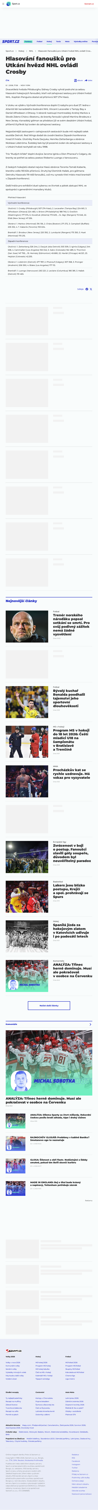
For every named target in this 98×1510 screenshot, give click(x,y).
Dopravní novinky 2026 (74, 1405)
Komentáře (58, 961)
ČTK (7, 80)
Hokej (49, 41)
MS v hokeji (58, 727)
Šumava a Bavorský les (45, 1405)
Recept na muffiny (13, 1401)
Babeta (41, 1432)
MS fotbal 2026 (71, 1362)
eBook (78, 80)
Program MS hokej (43, 1366)
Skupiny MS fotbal (72, 1369)
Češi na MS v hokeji (43, 1372)
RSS (73, 1458)
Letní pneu (75, 1439)
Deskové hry (85, 1439)
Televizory (10, 1441)
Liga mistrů (70, 1379)
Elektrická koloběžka (59, 1432)
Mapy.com (26, 1425)
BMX (8, 1434)
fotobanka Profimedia (34, 1460)
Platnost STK (70, 1415)
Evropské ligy (59, 842)
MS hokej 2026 (41, 1362)
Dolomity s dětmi (43, 1415)
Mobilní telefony (33, 1439)
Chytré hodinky (21, 1441)
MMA (55, 766)
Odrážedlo (84, 1432)
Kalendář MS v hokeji (44, 1376)
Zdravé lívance (11, 1405)
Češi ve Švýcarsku (43, 1408)
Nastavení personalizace (81, 1494)
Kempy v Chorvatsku (44, 1398)
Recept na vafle (12, 1411)
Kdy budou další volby (15, 1376)
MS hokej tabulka (42, 1369)
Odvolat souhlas (78, 1491)
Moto (67, 41)
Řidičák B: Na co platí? (74, 1408)
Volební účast (11, 1379)
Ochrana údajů (78, 1481)
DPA (15, 1460)
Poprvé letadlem (42, 1401)
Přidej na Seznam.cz (80, 1474)
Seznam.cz (89, 4)
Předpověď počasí (39, 1425)
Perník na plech (12, 1415)
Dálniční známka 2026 (74, 1401)
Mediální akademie (79, 1487)
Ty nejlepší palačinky (14, 1398)
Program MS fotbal (73, 1366)
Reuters (21, 1460)
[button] (27, 627)
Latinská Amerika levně (45, 1411)
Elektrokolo (23, 1432)
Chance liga (70, 1376)
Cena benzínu (53, 1425)
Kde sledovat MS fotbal (74, 1372)
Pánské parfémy (35, 1441)
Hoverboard (74, 1432)
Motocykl (33, 1432)
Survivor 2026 (80, 1425)
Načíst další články (49, 1005)
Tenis (58, 41)
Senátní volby (11, 1369)
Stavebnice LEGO (48, 1439)
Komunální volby (13, 1366)
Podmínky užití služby (81, 1478)
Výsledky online (81, 41)
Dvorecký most (27, 1428)
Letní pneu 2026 (71, 1398)
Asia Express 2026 (13, 1428)
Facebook (76, 1461)
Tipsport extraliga (43, 1379)
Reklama (75, 1471)
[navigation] (3, 4)
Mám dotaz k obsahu (80, 1484)
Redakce (75, 1455)
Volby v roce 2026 (13, 1362)
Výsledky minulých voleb (16, 1372)
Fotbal (39, 41)
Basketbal (58, 882)
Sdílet (88, 80)
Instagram (76, 1464)
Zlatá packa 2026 (66, 1425)
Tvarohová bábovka (14, 1408)
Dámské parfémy (63, 1439)
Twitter (75, 1468)
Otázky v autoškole (73, 1411)
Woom (47, 1432)
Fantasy (28, 41)
